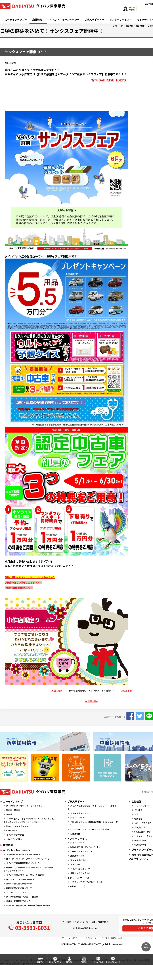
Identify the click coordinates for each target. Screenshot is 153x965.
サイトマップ (90, 938)
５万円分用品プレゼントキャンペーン (23, 854)
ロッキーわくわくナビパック (19, 883)
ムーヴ (9, 814)
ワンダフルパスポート (80, 860)
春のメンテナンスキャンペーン (20, 879)
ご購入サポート (93, 19)
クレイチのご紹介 (14, 839)
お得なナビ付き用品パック (19, 901)
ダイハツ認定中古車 (15, 834)
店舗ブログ (140, 26)
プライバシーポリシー (70, 938)
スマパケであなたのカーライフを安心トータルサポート (93, 807)
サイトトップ (118, 26)
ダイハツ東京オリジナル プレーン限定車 (25, 875)
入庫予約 (84, 962)
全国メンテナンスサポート (82, 873)
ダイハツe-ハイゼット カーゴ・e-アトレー (25, 805)
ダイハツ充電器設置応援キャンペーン (23, 863)
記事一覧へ (93, 701)
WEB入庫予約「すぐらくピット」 (85, 847)
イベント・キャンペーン (63, 19)
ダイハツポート (77, 817)
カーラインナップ (15, 19)
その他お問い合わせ (113, 962)
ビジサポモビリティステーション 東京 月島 (89, 829)
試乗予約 (40, 962)
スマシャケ (75, 864)
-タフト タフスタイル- (17, 892)
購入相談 (69, 962)
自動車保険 (75, 833)
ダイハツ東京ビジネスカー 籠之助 (22, 896)
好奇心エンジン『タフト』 (18, 826)
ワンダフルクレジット (80, 813)
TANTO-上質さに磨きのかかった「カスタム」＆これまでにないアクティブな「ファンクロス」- (29, 820)
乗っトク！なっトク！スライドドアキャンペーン (28, 858)
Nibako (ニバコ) (77, 886)
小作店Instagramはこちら (19, 587)
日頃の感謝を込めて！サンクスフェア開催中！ (91, 690)
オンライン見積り (55, 962)
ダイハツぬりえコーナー (81, 868)
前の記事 (58, 690)
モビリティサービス (78, 878)
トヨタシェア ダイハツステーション (86, 881)
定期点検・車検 (77, 855)
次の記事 (125, 690)
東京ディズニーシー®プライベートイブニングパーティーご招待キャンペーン (28, 869)
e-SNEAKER (11, 830)
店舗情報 (37, 19)
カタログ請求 (98, 962)
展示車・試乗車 (13, 810)
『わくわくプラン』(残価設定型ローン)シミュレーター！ (93, 823)
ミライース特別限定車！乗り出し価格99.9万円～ (28, 905)
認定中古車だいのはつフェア (19, 888)
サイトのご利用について (112, 938)
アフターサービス (119, 19)
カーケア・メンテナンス (81, 851)
